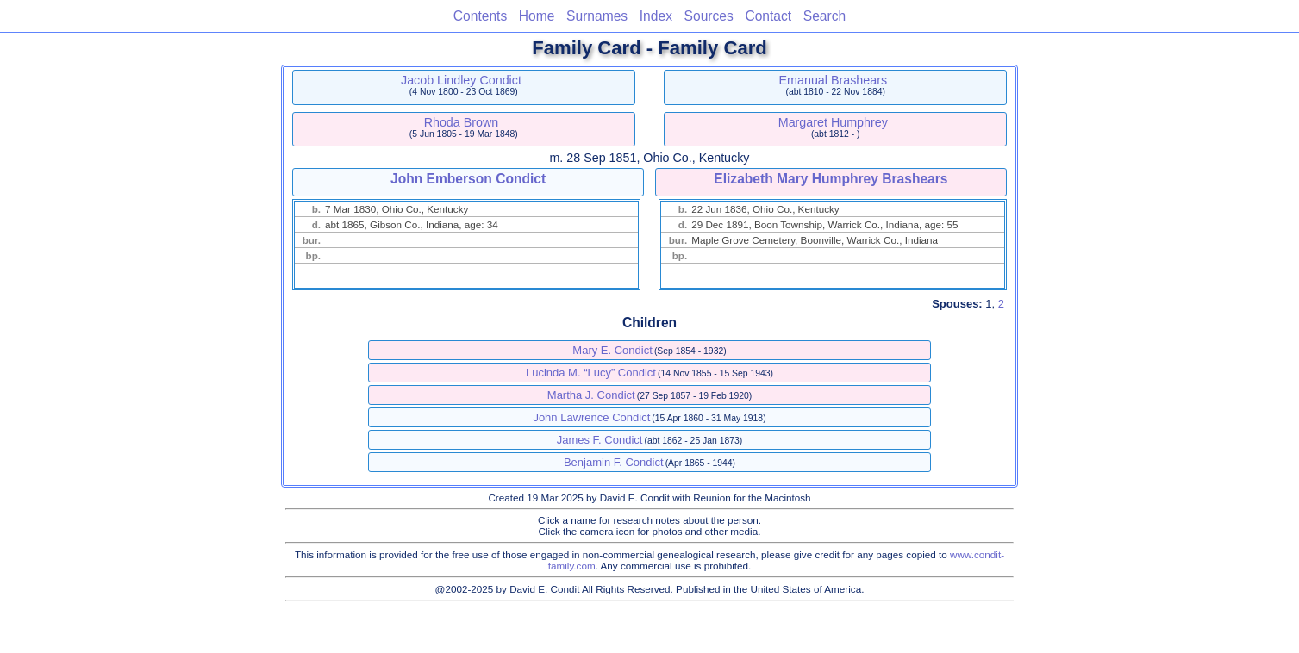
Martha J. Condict (591, 395)
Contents (480, 16)
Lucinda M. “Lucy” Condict (591, 372)
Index (656, 16)
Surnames (597, 16)
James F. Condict (600, 439)
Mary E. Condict (612, 350)
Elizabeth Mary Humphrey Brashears (830, 178)
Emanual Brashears (833, 80)
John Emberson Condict (468, 178)
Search (824, 16)
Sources (709, 16)
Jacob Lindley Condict (461, 80)
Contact (768, 16)
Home (537, 16)
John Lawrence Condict (591, 417)
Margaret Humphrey (833, 122)
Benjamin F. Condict (614, 462)
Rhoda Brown (461, 122)
